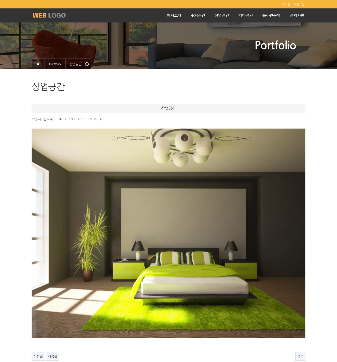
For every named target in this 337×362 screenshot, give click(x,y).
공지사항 (297, 15)
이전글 (38, 297)
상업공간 (222, 15)
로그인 (286, 4)
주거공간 (198, 15)
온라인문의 (271, 15)
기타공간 (245, 15)
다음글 (53, 297)
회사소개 (174, 15)
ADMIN (299, 347)
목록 (300, 297)
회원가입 (298, 4)
